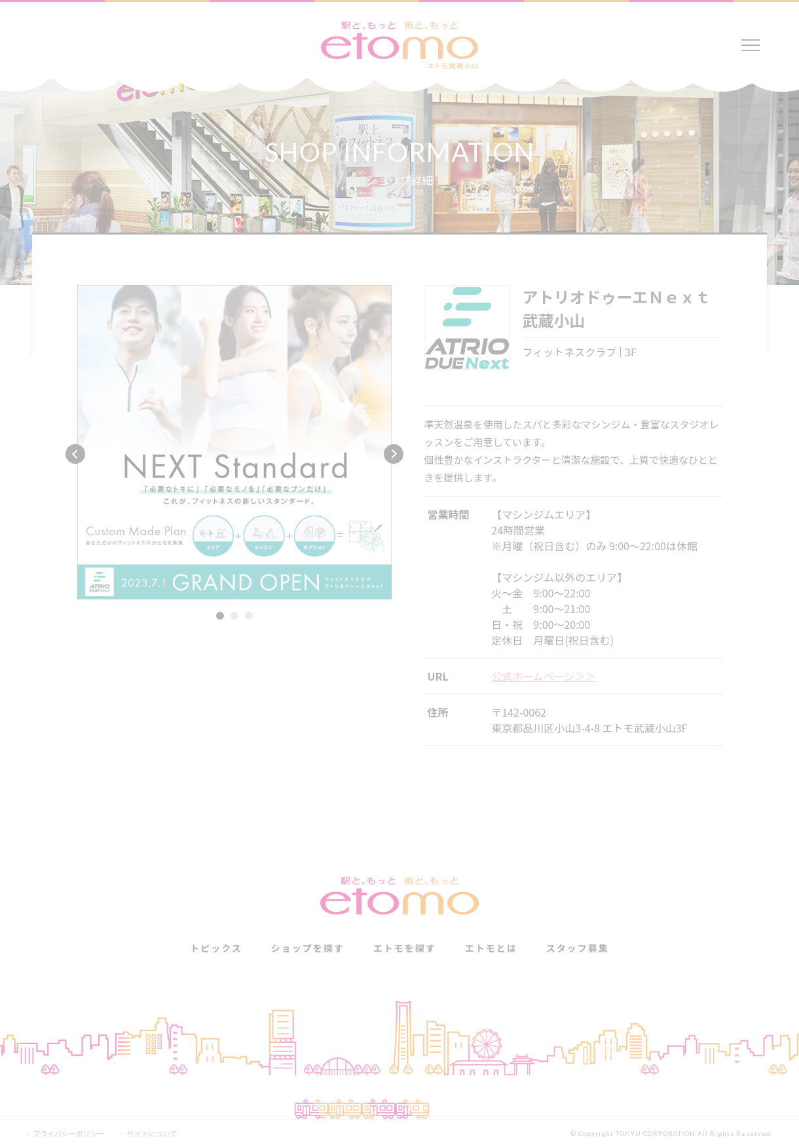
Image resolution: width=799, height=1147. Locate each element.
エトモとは (491, 947)
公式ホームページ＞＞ (543, 676)
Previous (75, 454)
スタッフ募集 (577, 947)
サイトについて (152, 1133)
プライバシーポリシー (69, 1133)
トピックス (216, 947)
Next (393, 454)
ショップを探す (307, 947)
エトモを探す (404, 947)
